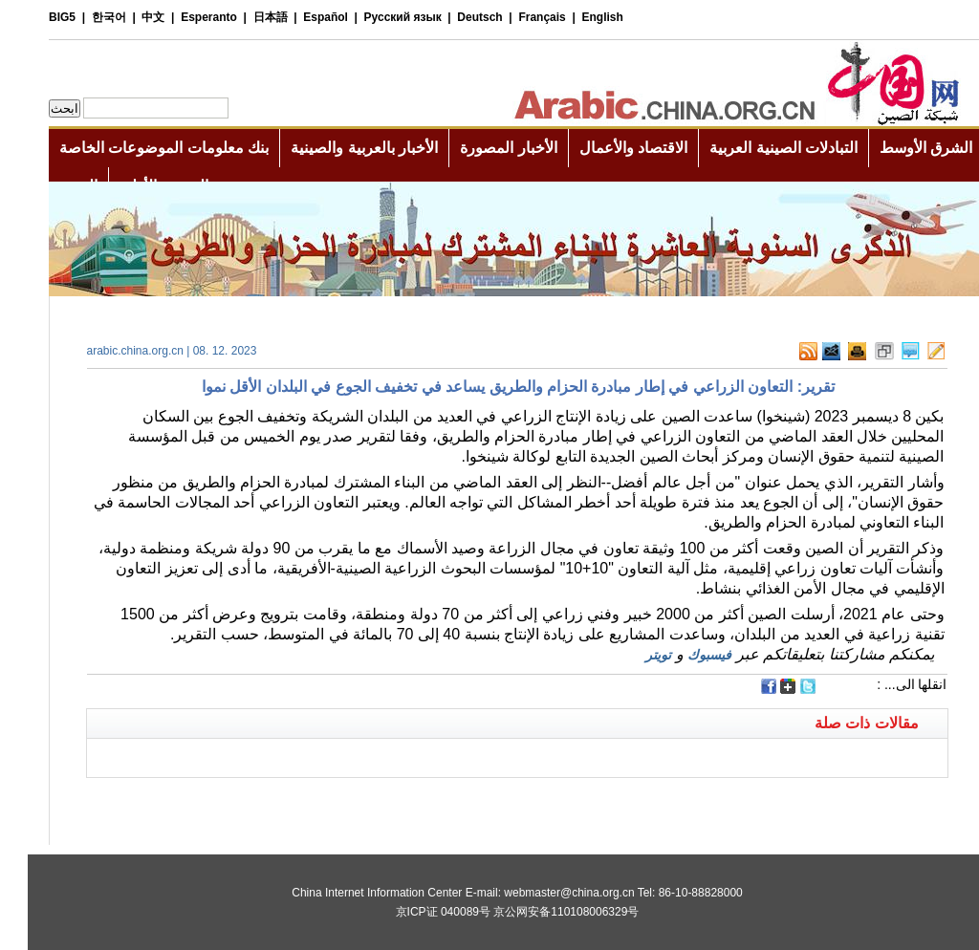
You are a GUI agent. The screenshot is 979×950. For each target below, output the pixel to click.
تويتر (630, 654)
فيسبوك (682, 654)
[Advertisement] (274, 802)
